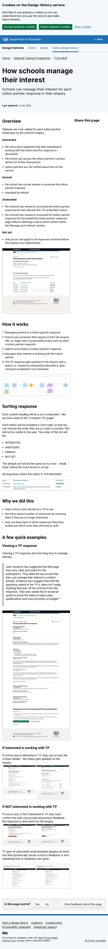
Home (32, 48)
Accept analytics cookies (19, 26)
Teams (44, 48)
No (47, 904)
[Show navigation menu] (98, 39)
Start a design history (65, 48)
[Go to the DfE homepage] (21, 39)
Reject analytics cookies (55, 26)
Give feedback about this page (83, 904)
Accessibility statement (16, 927)
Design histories (13, 48)
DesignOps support (45, 927)
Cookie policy (53, 922)
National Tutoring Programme (32, 58)
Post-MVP (61, 58)
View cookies (82, 26)
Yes (37, 904)
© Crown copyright (95, 940)
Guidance (37, 922)
